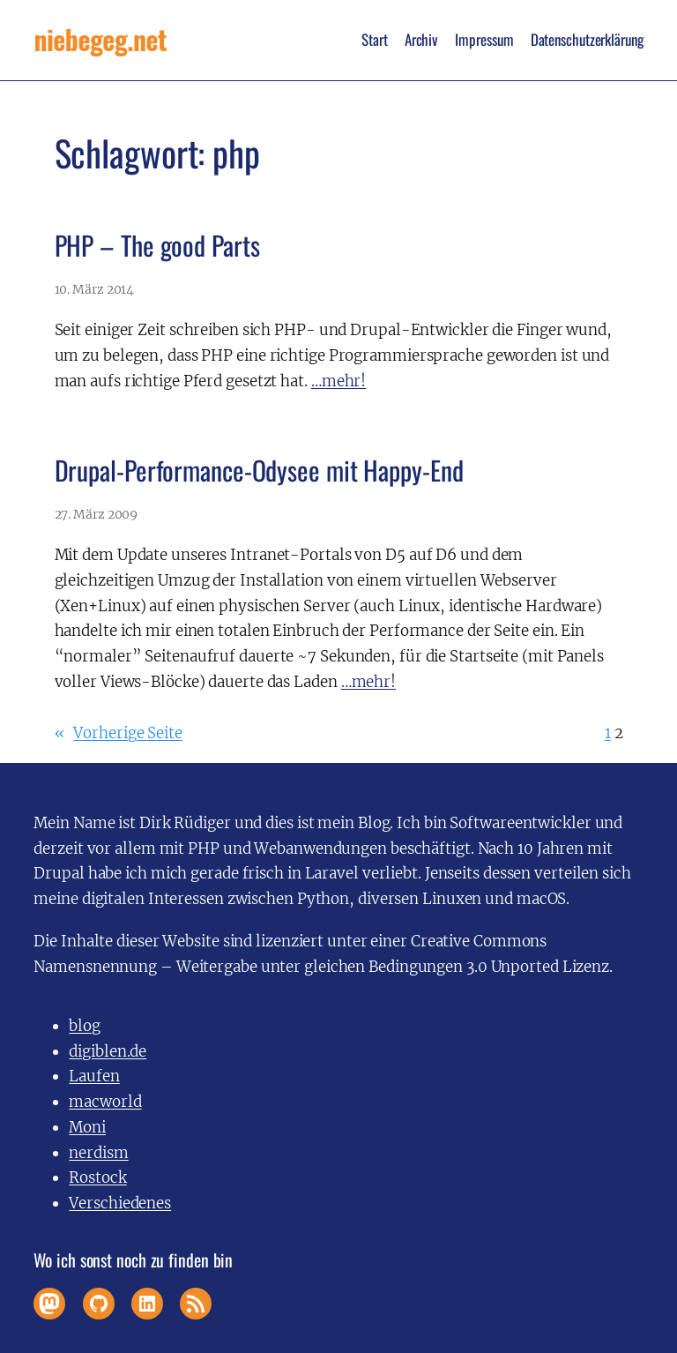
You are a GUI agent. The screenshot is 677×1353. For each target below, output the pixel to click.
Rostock (97, 1177)
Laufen (94, 1076)
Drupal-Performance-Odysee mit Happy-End (259, 470)
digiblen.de (107, 1051)
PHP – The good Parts (157, 245)
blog (84, 1025)
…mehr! (338, 381)
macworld (105, 1101)
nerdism (98, 1152)
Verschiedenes (120, 1203)
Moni (87, 1127)
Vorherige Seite (118, 733)
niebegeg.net (100, 39)
